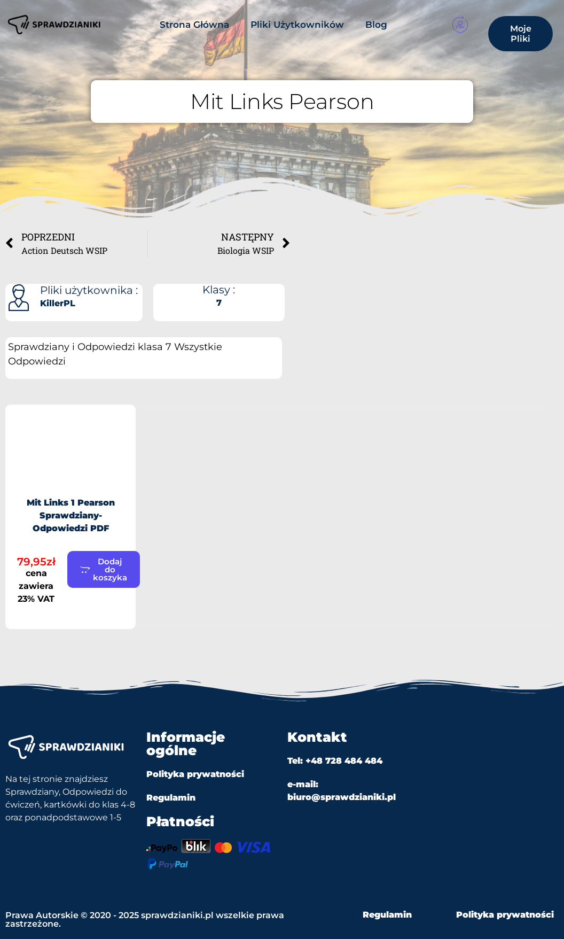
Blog (376, 24)
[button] (103, 569)
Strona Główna (194, 24)
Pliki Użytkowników (297, 24)
